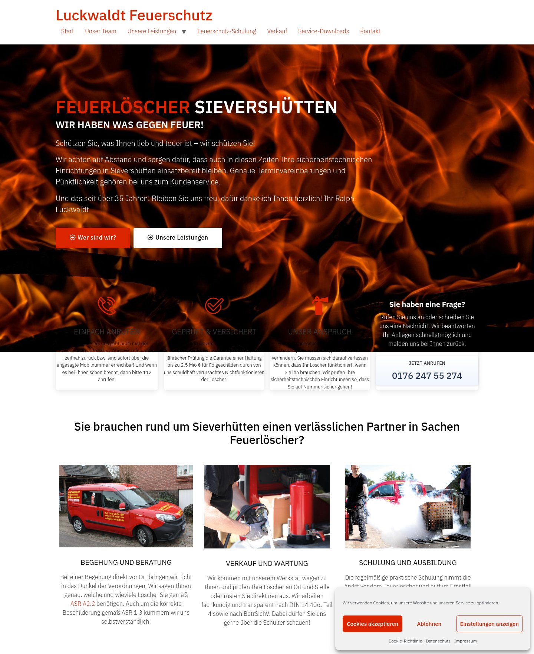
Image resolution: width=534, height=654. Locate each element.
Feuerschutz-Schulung (226, 31)
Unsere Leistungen (152, 31)
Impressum (465, 641)
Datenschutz (438, 641)
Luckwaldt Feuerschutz (134, 14)
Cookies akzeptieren (372, 623)
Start (67, 31)
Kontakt (370, 31)
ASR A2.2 (83, 604)
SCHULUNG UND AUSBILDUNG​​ (407, 562)
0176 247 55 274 (427, 376)
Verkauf (277, 31)
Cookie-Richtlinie (405, 641)
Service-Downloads (323, 31)
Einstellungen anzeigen (489, 623)
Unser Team (100, 31)
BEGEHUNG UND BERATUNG (126, 562)
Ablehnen (429, 623)
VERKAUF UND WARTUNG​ (267, 563)
